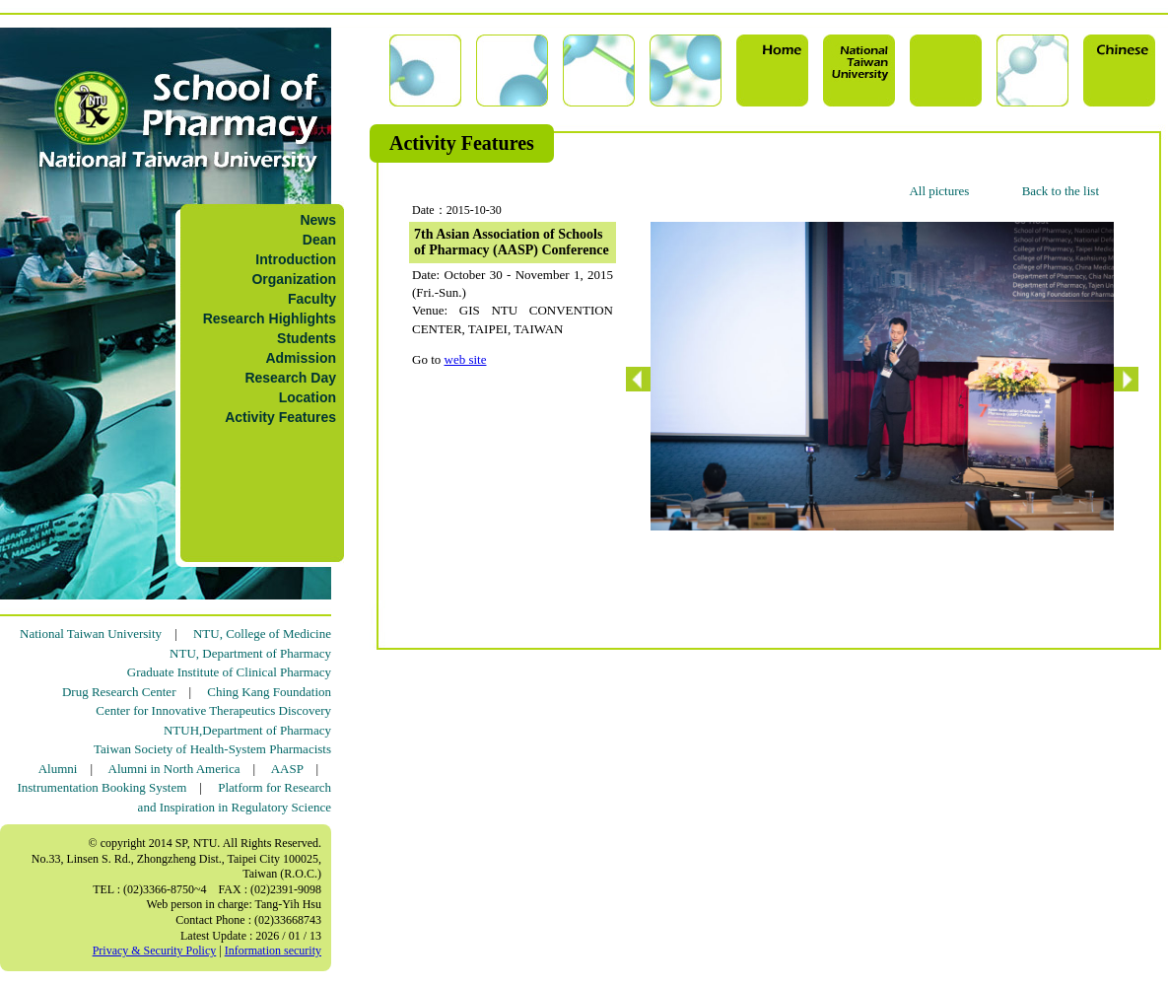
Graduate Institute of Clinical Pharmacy (229, 672)
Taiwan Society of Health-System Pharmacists (212, 748)
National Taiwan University (91, 633)
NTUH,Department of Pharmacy (247, 730)
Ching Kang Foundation (269, 691)
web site (466, 359)
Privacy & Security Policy (155, 950)
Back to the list (1060, 190)
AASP (287, 768)
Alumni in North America (174, 768)
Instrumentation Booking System (101, 787)
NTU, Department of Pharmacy (250, 653)
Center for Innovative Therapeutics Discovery (213, 710)
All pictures (939, 190)
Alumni (58, 768)
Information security (273, 950)
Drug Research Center (119, 691)
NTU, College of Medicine (262, 633)
